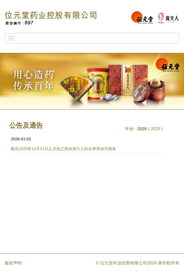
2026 (142, 128)
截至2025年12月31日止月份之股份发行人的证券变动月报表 (63, 148)
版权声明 (13, 262)
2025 (155, 128)
